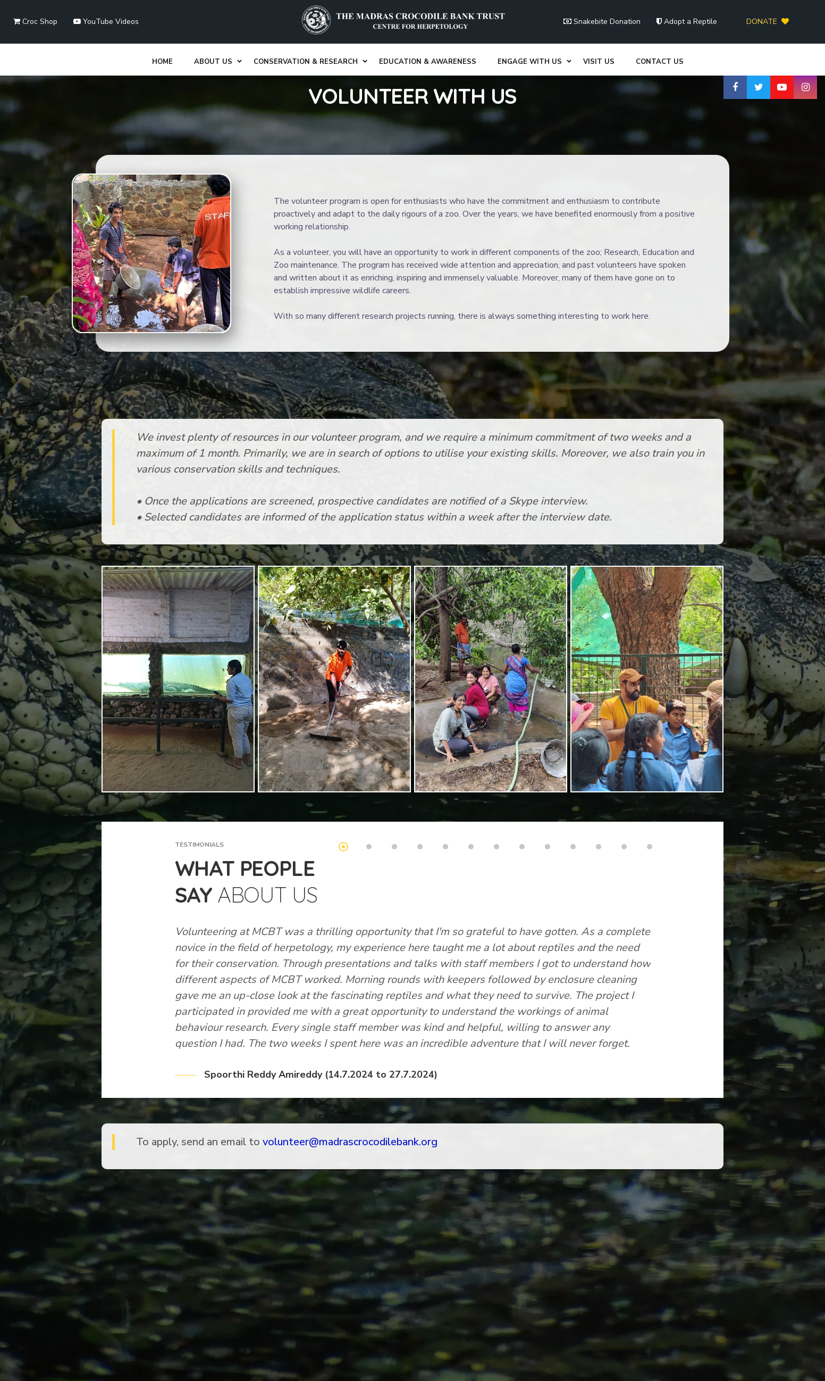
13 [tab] (649, 784)
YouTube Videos (106, 21)
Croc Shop (35, 21)
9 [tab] (547, 784)
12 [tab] (624, 784)
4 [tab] (420, 784)
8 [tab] (522, 784)
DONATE (767, 21)
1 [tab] (343, 784)
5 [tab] (445, 784)
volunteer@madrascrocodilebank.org (350, 1079)
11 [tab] (598, 784)
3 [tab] (394, 784)
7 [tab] (496, 784)
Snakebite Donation (602, 21)
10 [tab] (573, 784)
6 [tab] (471, 784)
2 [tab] (369, 784)
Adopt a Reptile (686, 21)
